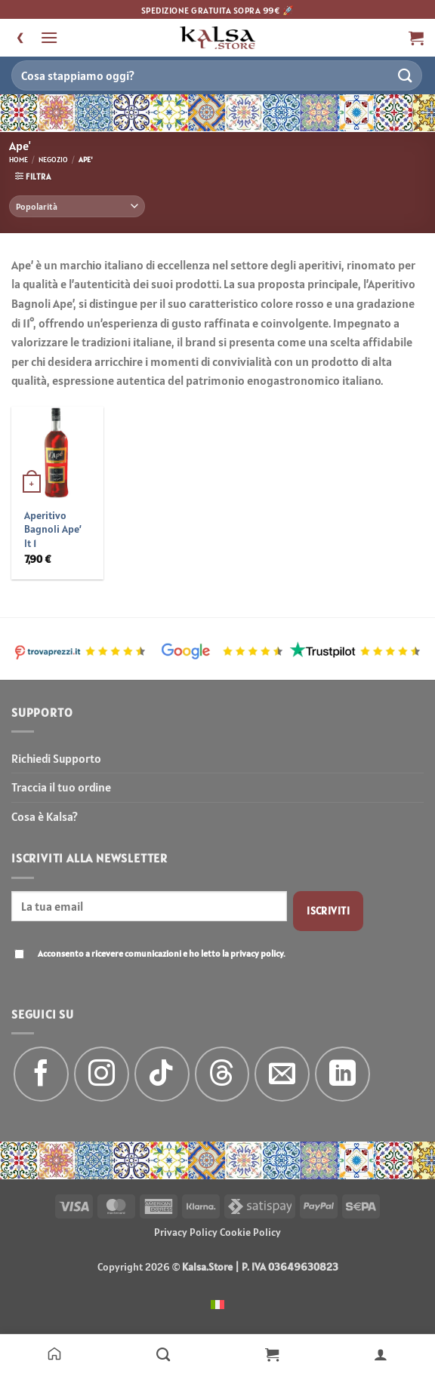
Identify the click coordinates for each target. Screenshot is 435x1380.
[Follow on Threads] (222, 1074)
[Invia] (405, 75)
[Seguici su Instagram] (101, 1074)
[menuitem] (217, 1303)
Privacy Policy (186, 1232)
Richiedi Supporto (56, 758)
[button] (49, 37)
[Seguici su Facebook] (41, 1074)
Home (18, 159)
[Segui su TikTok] (162, 1074)
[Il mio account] (380, 1353)
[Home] (54, 1353)
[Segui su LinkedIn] (342, 1074)
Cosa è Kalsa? (44, 816)
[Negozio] (163, 1353)
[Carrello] (272, 1353)
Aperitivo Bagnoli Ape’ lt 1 (53, 529)
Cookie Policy (250, 1232)
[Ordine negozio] (77, 206)
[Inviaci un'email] (282, 1074)
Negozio (53, 159)
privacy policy (256, 953)
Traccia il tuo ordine (61, 786)
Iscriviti (328, 910)
